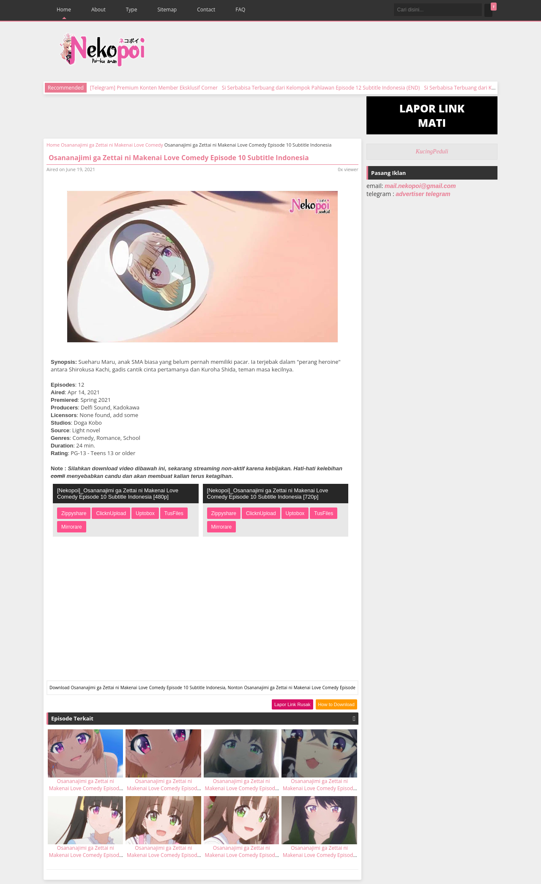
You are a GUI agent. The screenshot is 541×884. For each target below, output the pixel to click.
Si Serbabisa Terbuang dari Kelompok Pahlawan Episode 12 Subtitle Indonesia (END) (321, 87)
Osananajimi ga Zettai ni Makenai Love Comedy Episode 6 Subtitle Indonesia (241, 788)
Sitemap (167, 9)
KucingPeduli (432, 151)
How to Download (336, 704)
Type (131, 9)
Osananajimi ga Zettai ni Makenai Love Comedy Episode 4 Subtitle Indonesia (163, 855)
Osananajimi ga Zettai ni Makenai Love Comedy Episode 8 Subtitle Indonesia (163, 788)
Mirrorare (71, 527)
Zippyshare (73, 513)
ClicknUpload (111, 513)
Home (64, 9)
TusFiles (173, 513)
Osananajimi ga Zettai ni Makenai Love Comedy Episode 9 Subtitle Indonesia (85, 788)
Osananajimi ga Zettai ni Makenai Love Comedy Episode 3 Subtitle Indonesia (319, 855)
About (98, 9)
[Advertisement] (327, 51)
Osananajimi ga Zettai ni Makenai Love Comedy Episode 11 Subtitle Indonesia (319, 788)
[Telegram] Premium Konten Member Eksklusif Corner (154, 87)
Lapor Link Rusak (292, 704)
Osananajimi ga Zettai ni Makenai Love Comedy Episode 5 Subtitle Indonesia (241, 855)
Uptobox (145, 513)
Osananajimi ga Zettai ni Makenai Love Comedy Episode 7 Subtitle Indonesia (85, 855)
